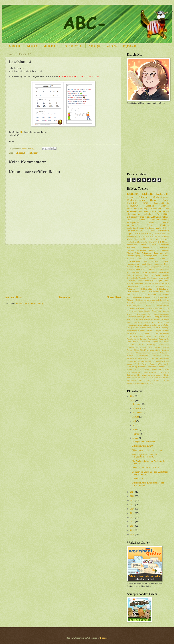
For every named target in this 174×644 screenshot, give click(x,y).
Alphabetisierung (150, 300)
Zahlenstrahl (135, 272)
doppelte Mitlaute (162, 375)
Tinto (150, 292)
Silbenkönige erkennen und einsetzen (148, 450)
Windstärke (142, 367)
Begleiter (154, 303)
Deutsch (32, 45)
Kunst (149, 264)
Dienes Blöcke (137, 311)
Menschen (142, 331)
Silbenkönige (144, 350)
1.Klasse (147, 193)
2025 (132, 400)
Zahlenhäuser (153, 270)
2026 (132, 396)
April (134, 425)
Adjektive (130, 275)
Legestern (131, 233)
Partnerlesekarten (162, 333)
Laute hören (149, 325)
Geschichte (154, 261)
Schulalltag (143, 347)
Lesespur (158, 281)
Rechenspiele (164, 339)
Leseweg (165, 236)
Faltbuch (152, 245)
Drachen (166, 311)
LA (144, 325)
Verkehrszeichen (133, 270)
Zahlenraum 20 (134, 231)
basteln (150, 375)
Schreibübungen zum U (142, 446)
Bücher (142, 308)
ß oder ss (150, 383)
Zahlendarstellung (133, 372)
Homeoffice (160, 322)
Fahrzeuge (141, 317)
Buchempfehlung (163, 306)
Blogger (103, 638)
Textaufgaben (132, 358)
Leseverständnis (161, 203)
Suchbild (130, 356)
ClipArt (153, 200)
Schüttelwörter (163, 289)
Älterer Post (113, 297)
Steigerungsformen (143, 353)
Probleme (138, 267)
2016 (132, 526)
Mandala (165, 250)
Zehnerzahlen (164, 372)
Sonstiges (95, 45)
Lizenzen (138, 328)
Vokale (129, 364)
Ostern (146, 333)
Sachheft (140, 344)
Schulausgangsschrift (152, 267)
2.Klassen (130, 300)
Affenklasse (139, 300)
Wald (129, 294)
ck (154, 375)
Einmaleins (148, 275)
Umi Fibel (164, 292)
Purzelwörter (131, 339)
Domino (165, 211)
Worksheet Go (163, 367)
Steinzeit (155, 353)
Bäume (150, 225)
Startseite (14, 45)
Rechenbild (131, 242)
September (137, 412)
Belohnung (165, 303)
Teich (167, 356)
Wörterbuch (164, 294)
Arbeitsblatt (132, 211)
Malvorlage (165, 328)
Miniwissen (139, 283)
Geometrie (142, 278)
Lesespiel (130, 328)
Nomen (130, 267)
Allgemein (151, 258)
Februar (136, 434)
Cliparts (112, 45)
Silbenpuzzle (142, 242)
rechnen (156, 380)
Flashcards (131, 319)
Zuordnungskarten (150, 256)
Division (143, 245)
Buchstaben (143, 211)
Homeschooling (133, 264)
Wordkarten (152, 367)
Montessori (150, 228)
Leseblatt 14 (137, 478)
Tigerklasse (154, 358)
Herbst (166, 222)
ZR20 (155, 242)
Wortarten (138, 239)
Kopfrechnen (132, 236)
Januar (135, 438)
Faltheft (148, 317)
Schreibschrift (133, 217)
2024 (132, 492)
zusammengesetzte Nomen (136, 383)
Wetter (129, 239)
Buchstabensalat (133, 308)
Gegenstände (132, 278)
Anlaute (165, 217)
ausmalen (153, 272)
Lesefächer (165, 325)
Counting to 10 (163, 308)
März (134, 429)
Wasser (152, 364)
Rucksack (130, 344)
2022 (132, 500)
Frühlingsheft (155, 319)
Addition (165, 206)
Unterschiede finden (161, 361)
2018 (132, 517)
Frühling (147, 319)
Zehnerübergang (133, 256)
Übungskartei (163, 272)
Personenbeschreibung (135, 336)
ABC (140, 258)
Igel (167, 322)
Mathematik (50, 45)
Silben (136, 350)
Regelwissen (155, 233)
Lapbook (140, 281)
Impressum (130, 45)
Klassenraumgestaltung (136, 250)
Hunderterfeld (163, 278)
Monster (148, 283)
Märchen (165, 331)
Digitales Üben (150, 311)
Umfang (130, 361)
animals (144, 375)
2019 (132, 513)
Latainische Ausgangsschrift (149, 236)
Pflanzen (148, 336)
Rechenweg (146, 342)
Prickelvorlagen (163, 336)
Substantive (164, 353)
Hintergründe (149, 322)
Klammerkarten (133, 214)
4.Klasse (165, 242)
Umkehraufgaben (147, 361)
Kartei (143, 264)
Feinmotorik (164, 317)
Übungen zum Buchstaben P (144, 442)
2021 (132, 505)
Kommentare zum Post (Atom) (29, 303)
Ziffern (139, 375)
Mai (134, 421)
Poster (166, 239)
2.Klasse (143, 197)
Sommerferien (155, 350)
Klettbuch (164, 225)
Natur (166, 264)
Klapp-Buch (147, 247)
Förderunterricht (133, 261)
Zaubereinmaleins (149, 372)
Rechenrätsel (153, 339)
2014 (132, 534)
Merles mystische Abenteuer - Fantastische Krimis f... (145, 455)
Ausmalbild (131, 303)
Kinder (151, 239)
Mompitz (158, 331)
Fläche (157, 275)
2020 (132, 509)
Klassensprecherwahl (134, 325)
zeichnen (165, 380)
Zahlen (166, 369)
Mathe (166, 281)
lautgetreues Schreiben (160, 378)
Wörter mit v (134, 369)
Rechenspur (147, 286)
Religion (166, 342)
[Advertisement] (63, 270)
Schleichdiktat (146, 289)
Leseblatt (150, 206)
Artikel (158, 300)
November (137, 408)
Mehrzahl (130, 283)
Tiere (145, 203)
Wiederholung (132, 367)
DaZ (128, 311)
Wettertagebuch (139, 294)
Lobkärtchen (146, 328)
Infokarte (165, 234)
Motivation (156, 283)
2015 (132, 530)
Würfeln (146, 369)
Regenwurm (156, 342)
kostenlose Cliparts (151, 297)
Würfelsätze (156, 369)
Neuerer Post (13, 297)
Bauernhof (142, 303)
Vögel (137, 364)
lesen (130, 197)
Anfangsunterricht (135, 222)
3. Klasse (164, 256)
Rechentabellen (162, 286)
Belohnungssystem (133, 306)
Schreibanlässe (132, 347)
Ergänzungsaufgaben (161, 314)
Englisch (130, 314)
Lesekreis (149, 281)
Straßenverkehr (133, 292)
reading (148, 380)
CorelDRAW (132, 206)
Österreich (164, 297)
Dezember (137, 404)
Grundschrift (138, 322)
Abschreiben (132, 245)
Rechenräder (142, 339)
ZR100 (166, 228)
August (135, 417)
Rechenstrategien (133, 342)
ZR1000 (144, 270)
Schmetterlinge (151, 344)
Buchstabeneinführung (137, 208)
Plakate (130, 253)
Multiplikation (142, 233)
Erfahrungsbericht (143, 314)
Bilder (166, 200)
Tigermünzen (164, 358)
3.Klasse (130, 258)
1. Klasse (150, 231)
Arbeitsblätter (163, 214)
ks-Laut (148, 378)
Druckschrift (163, 231)
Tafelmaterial (156, 356)
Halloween (131, 247)
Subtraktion (156, 217)
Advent (139, 275)
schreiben (148, 214)
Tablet (150, 242)
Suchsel (144, 292)
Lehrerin (157, 325)
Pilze (154, 336)
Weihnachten (147, 253)
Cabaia (148, 308)
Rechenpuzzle (132, 286)
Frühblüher (164, 258)
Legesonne (158, 264)
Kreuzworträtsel (154, 250)
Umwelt (166, 267)
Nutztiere (165, 283)
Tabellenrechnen (143, 356)
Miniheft (159, 239)
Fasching (156, 317)
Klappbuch (164, 247)
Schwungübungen (154, 347)
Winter (159, 228)
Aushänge (165, 300)
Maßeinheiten (132, 331)
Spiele (142, 220)
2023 (132, 496)
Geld (145, 261)
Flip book (139, 319)
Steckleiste (145, 217)
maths (140, 380)
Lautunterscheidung (135, 228)
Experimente (131, 317)
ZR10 (145, 239)
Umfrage (137, 361)
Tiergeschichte (143, 358)
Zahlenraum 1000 (161, 253)
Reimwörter (131, 289)
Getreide (165, 261)
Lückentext (156, 328)
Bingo (129, 220)
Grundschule (155, 211)
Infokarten (131, 281)
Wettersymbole (163, 364)
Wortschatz (152, 294)
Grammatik (153, 222)
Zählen (144, 272)
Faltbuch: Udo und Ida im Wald (145, 468)
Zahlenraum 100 (160, 208)
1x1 (159, 242)
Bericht (148, 306)
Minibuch (150, 331)
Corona (154, 308)
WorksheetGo (133, 225)
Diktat (159, 311)
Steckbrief (130, 353)
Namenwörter (132, 333)
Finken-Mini (164, 245)
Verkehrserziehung (160, 220)
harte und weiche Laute (136, 378)
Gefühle (165, 275)
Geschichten (152, 278)
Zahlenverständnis (134, 297)
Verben (137, 253)
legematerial (131, 380)
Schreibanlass (164, 344)
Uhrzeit (156, 292)
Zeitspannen (131, 375)
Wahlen (144, 364)
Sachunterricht (74, 45)
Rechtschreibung (136, 200)
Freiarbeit (132, 203)
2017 (132, 521)
